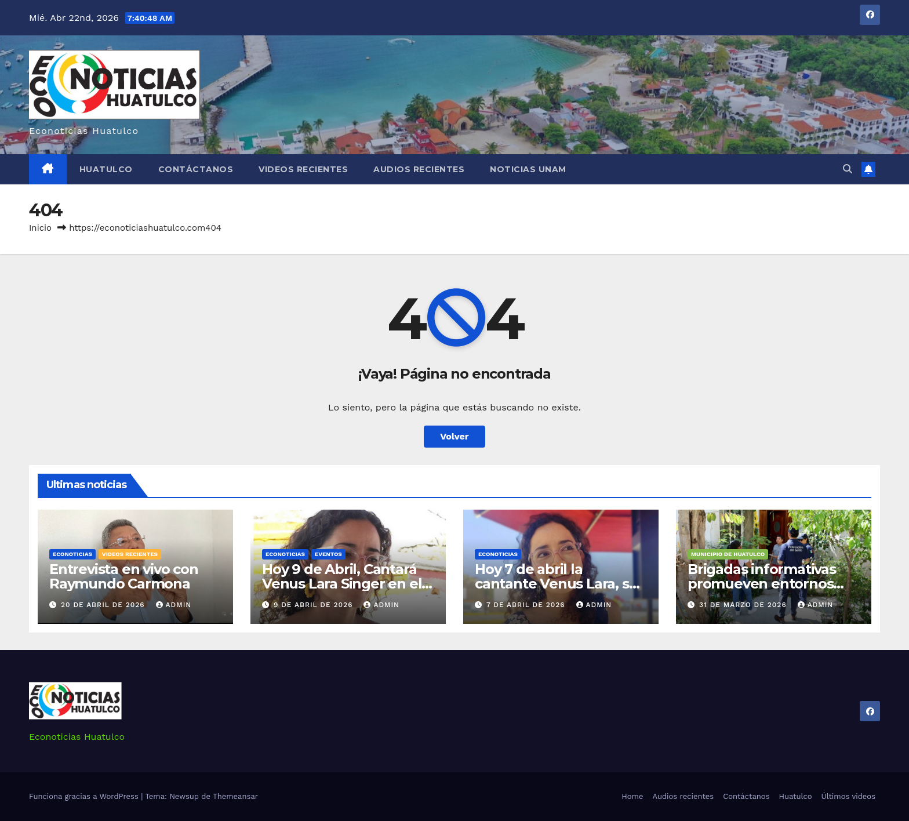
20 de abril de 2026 (104, 605)
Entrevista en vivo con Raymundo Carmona (123, 576)
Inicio (40, 228)
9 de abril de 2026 (315, 605)
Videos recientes (303, 169)
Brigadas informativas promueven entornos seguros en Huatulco (762, 583)
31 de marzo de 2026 (744, 605)
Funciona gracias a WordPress (85, 796)
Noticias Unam (528, 169)
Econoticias (72, 554)
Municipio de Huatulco (728, 554)
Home (632, 796)
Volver (454, 436)
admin (174, 605)
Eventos (328, 554)
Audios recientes (418, 169)
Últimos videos (848, 796)
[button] (847, 169)
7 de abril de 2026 (527, 605)
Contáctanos (196, 169)
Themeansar (235, 796)
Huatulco (106, 169)
